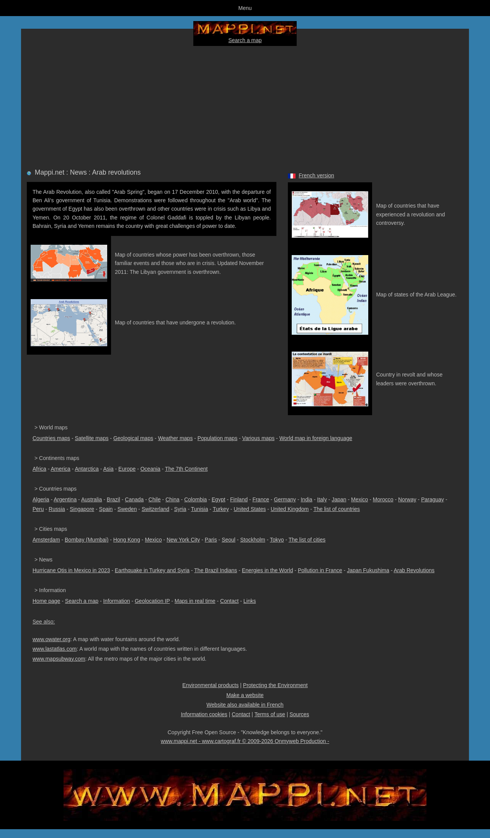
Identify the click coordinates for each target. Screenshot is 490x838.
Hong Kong (126, 540)
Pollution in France (320, 570)
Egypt (218, 499)
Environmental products (210, 685)
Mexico (359, 499)
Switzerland (155, 509)
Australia (91, 499)
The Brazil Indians (215, 570)
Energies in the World (267, 570)
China (172, 499)
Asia (108, 469)
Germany (285, 499)
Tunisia (199, 509)
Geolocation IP (152, 601)
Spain (106, 509)
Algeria (41, 499)
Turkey (221, 509)
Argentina (65, 499)
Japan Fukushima (368, 570)
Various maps (258, 438)
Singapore (82, 509)
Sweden (127, 509)
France (260, 499)
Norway (407, 499)
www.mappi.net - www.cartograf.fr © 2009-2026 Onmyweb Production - (245, 741)
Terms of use (270, 714)
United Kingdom (290, 509)
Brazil (113, 499)
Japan (339, 499)
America (60, 469)
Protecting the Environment (275, 685)
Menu (245, 8)
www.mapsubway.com (59, 659)
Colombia (195, 499)
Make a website (244, 695)
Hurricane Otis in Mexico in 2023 (71, 570)
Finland (239, 499)
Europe (127, 469)
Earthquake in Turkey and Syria (152, 570)
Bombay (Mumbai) (86, 540)
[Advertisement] (245, 105)
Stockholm (252, 540)
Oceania (150, 469)
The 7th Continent (186, 469)
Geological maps (133, 438)
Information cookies (204, 714)
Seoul (228, 540)
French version (316, 175)
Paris (211, 540)
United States (250, 509)
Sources (299, 714)
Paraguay (432, 499)
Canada (134, 499)
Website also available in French (244, 705)
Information (116, 601)
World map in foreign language (315, 438)
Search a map (244, 40)
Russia (57, 509)
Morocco (383, 499)
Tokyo (277, 540)
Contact (229, 601)
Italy (322, 499)
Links (249, 601)
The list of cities (307, 540)
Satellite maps (92, 438)
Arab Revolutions (414, 570)
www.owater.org (51, 639)
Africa (39, 469)
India (306, 499)
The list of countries (337, 509)
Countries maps (51, 438)
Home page (46, 601)
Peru (38, 509)
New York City (183, 540)
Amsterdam (46, 540)
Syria (180, 509)
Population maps (217, 438)
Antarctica (87, 469)
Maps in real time (195, 601)
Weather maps (175, 438)
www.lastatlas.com (55, 649)
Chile (155, 499)
